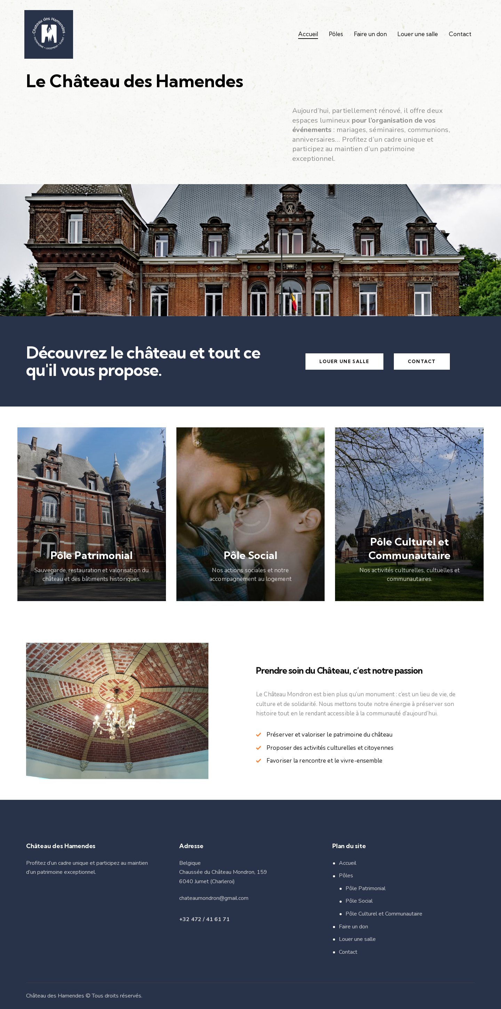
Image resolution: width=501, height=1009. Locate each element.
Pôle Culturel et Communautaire (383, 914)
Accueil (347, 863)
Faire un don (353, 926)
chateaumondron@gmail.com (213, 898)
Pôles (346, 875)
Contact (348, 952)
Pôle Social (359, 901)
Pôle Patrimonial (365, 888)
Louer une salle (357, 939)
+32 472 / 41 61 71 (204, 919)
